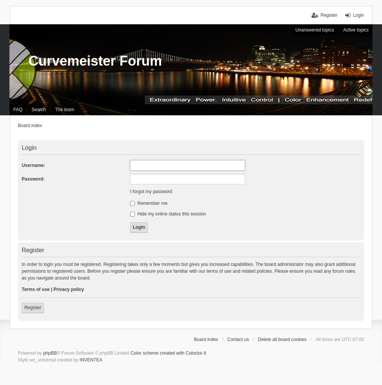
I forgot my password (151, 191)
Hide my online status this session (168, 214)
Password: (33, 179)
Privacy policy (68, 289)
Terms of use (36, 289)
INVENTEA (91, 360)
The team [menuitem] (64, 109)
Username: (33, 165)
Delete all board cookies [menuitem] (282, 339)
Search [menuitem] (38, 109)
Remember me (149, 203)
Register (32, 307)
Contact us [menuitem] (238, 339)
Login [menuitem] (358, 15)
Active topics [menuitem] (355, 30)
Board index (206, 339)
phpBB (50, 353)
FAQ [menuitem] (17, 109)
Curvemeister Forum (95, 61)
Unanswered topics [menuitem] (314, 30)
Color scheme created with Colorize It (168, 353)
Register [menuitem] (329, 15)
